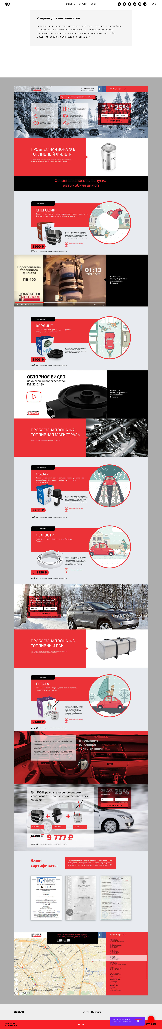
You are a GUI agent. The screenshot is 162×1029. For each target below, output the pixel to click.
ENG (154, 4)
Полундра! (150, 1024)
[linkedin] (145, 4)
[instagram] (139, 4)
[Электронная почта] (124, 4)
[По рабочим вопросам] (82, 1024)
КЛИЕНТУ (70, 4)
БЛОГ (93, 4)
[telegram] (119, 4)
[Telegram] (79, 1024)
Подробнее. (116, 1023)
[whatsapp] (129, 4)
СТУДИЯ (83, 4)
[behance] (134, 4)
